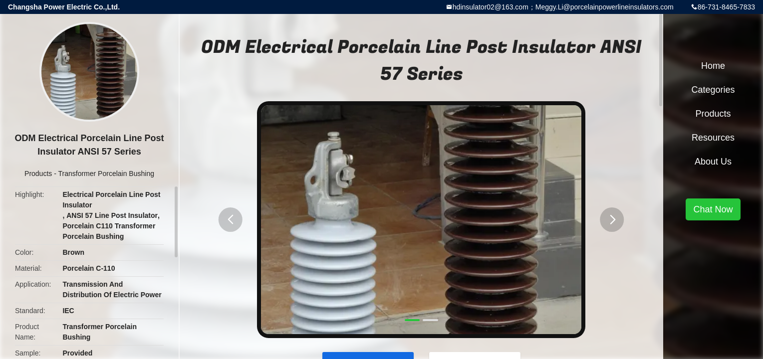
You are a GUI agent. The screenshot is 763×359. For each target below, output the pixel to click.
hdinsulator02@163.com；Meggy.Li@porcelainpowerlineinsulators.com (563, 7)
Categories (713, 90)
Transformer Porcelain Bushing (106, 174)
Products (38, 174)
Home (713, 66)
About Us (713, 162)
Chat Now (713, 209)
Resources (713, 138)
